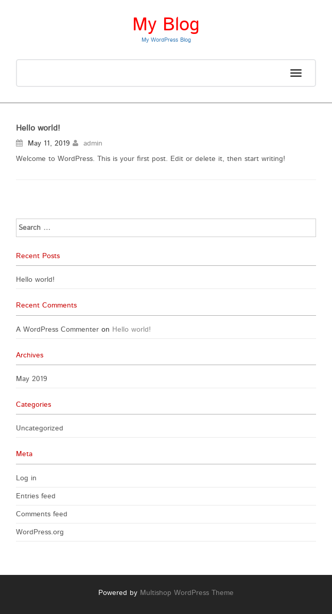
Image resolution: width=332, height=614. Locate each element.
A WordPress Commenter (57, 329)
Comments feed (41, 514)
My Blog (166, 24)
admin (92, 143)
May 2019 (31, 379)
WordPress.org (40, 532)
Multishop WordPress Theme (187, 593)
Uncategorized (39, 428)
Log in (26, 478)
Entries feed (36, 496)
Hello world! (38, 128)
